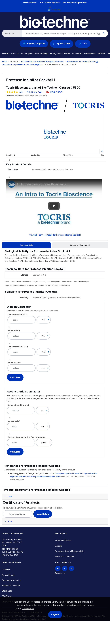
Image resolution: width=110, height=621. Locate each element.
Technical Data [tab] (26, 245)
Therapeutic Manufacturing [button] (37, 53)
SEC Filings (7, 596)
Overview (6, 569)
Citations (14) (34, 92)
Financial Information (11, 585)
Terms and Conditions (64, 556)
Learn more (28, 608)
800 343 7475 (16, 552)
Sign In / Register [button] (34, 43)
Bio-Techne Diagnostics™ (75, 2)
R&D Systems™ (30, 2)
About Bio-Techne (63, 540)
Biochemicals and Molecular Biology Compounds (42, 61)
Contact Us (60, 573)
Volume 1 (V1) (14, 330)
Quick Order (61, 43)
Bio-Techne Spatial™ (50, 2)
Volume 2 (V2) (14, 363)
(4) (14, 92)
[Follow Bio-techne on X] (64, 568)
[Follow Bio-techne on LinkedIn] (57, 568)
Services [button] (80, 53)
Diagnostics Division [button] (63, 53)
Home (4, 61)
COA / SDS (56, 92)
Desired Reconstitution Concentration (26, 437)
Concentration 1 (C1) (17, 314)
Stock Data (7, 591)
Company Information (11, 580)
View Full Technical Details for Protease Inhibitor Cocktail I (55, 235)
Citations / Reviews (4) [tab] (80, 245)
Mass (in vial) (14, 421)
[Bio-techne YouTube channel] (71, 568)
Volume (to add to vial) (18, 405)
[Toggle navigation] (3, 17)
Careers (58, 546)
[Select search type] (11, 33)
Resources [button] (93, 53)
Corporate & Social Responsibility (69, 551)
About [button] (105, 53)
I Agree (55, 614)
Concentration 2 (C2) (18, 347)
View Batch (43, 514)
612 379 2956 (12, 549)
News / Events (8, 575)
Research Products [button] (12, 53)
